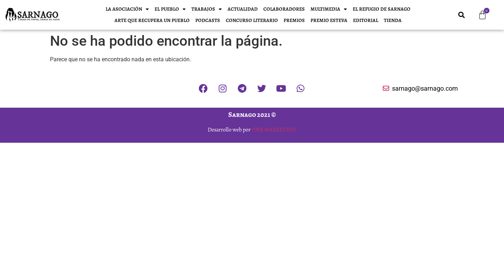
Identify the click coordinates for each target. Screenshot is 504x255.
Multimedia (328, 9)
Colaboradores (284, 9)
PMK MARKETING (274, 130)
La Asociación (127, 9)
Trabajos (206, 9)
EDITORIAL (365, 20)
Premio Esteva (328, 20)
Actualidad (243, 9)
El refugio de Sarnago (381, 9)
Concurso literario (252, 20)
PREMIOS (294, 20)
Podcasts (207, 20)
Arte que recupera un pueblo (152, 20)
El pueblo (170, 9)
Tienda (393, 20)
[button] (461, 15)
